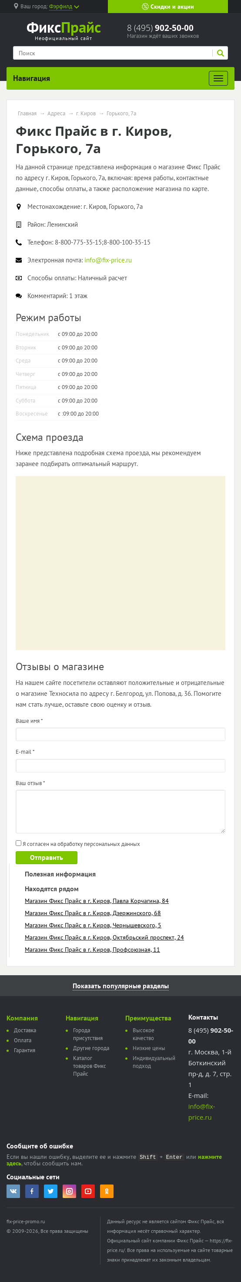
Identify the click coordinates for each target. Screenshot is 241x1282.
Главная (27, 113)
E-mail (25, 751)
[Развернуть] (218, 78)
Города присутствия (88, 1034)
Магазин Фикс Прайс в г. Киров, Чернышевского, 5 (93, 925)
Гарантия (24, 1050)
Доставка (25, 1030)
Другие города (91, 1048)
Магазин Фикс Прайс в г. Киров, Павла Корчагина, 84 (97, 901)
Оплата (22, 1040)
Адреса (56, 113)
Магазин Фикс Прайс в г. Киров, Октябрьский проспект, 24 (104, 937)
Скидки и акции (168, 6)
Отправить (46, 857)
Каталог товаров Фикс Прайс (89, 1065)
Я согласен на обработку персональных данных (78, 844)
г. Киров (86, 113)
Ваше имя (29, 721)
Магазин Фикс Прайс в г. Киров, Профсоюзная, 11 (92, 949)
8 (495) (160, 28)
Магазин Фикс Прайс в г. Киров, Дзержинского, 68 (93, 913)
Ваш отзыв (30, 783)
